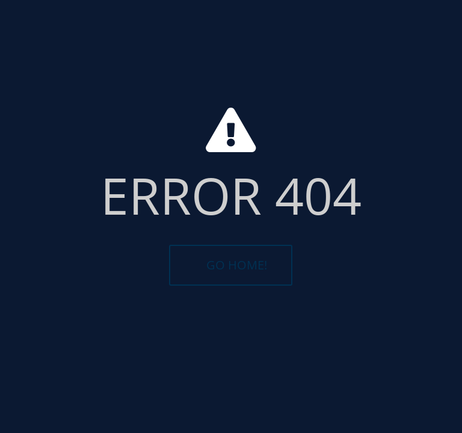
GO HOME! (236, 265)
